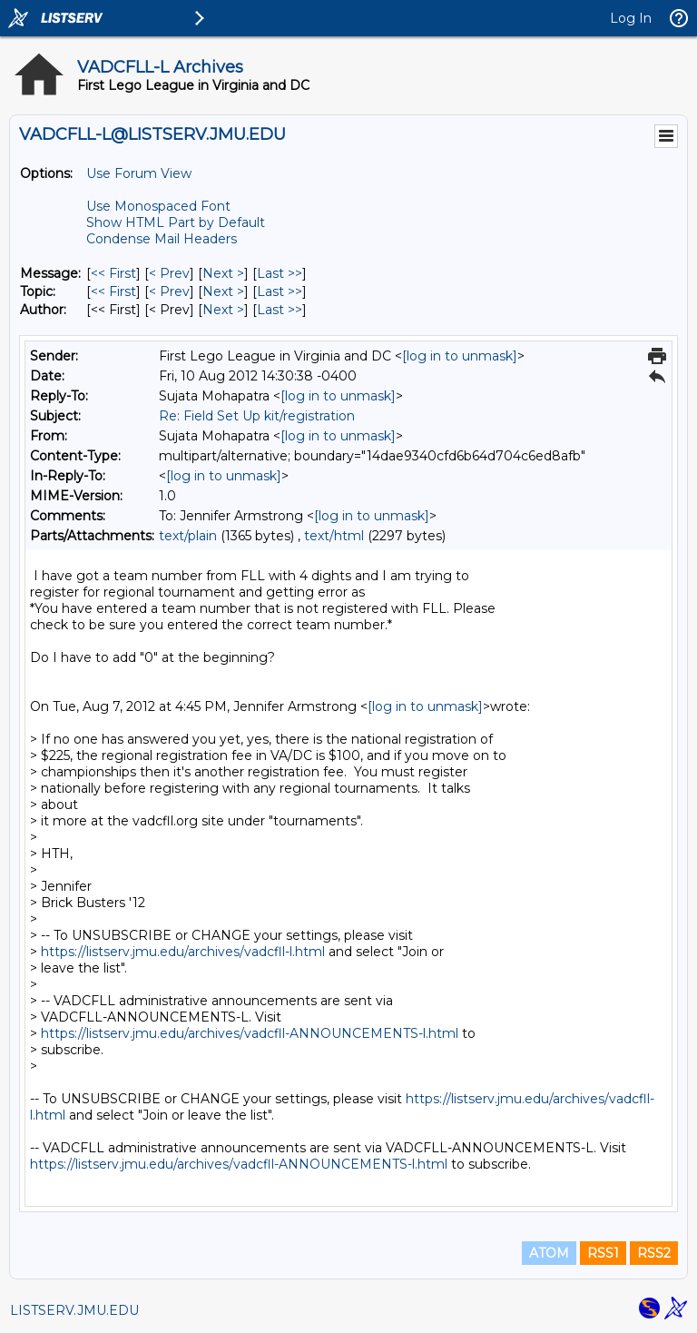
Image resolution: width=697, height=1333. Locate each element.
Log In (631, 18)
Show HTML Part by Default (175, 222)
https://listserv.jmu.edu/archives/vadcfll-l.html (183, 951)
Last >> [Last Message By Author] (279, 309)
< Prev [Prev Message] (169, 273)
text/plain (188, 536)
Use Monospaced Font (158, 206)
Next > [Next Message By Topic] (223, 291)
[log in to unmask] (459, 356)
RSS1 (603, 1253)
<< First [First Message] (113, 273)
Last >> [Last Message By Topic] (279, 291)
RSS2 (654, 1253)
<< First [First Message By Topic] (113, 291)
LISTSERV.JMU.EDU (74, 1310)
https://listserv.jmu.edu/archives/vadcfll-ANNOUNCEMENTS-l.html (249, 1033)
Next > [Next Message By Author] (223, 309)
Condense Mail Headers (161, 239)
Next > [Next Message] (223, 273)
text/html (334, 536)
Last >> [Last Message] (279, 273)
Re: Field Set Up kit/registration (257, 416)
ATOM (549, 1253)
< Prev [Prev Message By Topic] (169, 291)
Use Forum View (138, 173)
